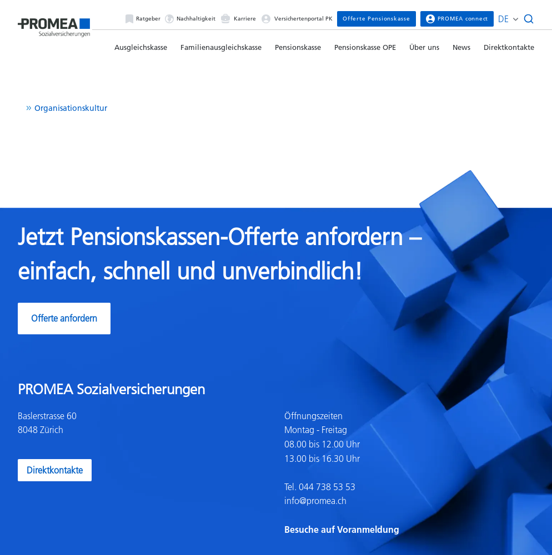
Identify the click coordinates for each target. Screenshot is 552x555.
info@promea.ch (315, 500)
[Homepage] (54, 24)
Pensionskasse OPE (365, 47)
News (461, 47)
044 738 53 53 (326, 486)
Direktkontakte (509, 47)
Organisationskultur (70, 108)
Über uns (424, 47)
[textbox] (409, 473)
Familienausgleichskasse (221, 47)
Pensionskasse (298, 47)
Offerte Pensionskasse (376, 18)
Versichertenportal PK (296, 18)
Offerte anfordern (64, 318)
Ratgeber (143, 18)
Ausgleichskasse (140, 47)
